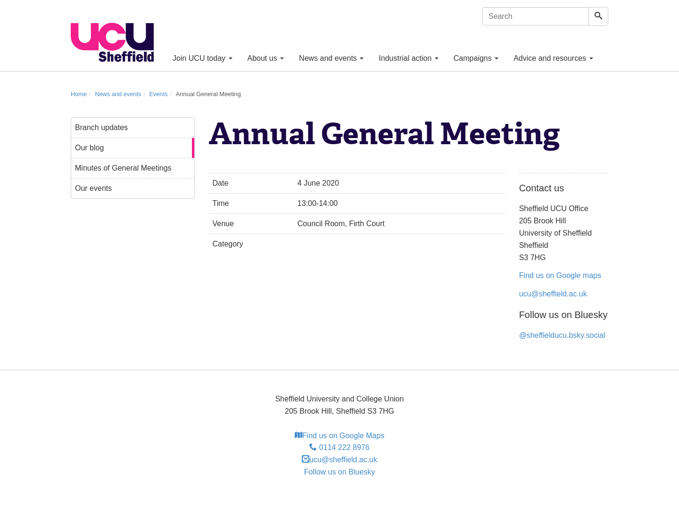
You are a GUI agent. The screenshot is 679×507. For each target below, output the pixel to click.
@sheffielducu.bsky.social (562, 335)
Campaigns (476, 58)
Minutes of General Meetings (123, 168)
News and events (331, 58)
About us (266, 58)
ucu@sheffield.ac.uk (553, 294)
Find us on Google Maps (339, 436)
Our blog (89, 148)
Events (158, 94)
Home (79, 94)
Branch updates (101, 127)
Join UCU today (202, 58)
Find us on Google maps (560, 275)
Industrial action (409, 58)
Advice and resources (553, 58)
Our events (93, 188)
